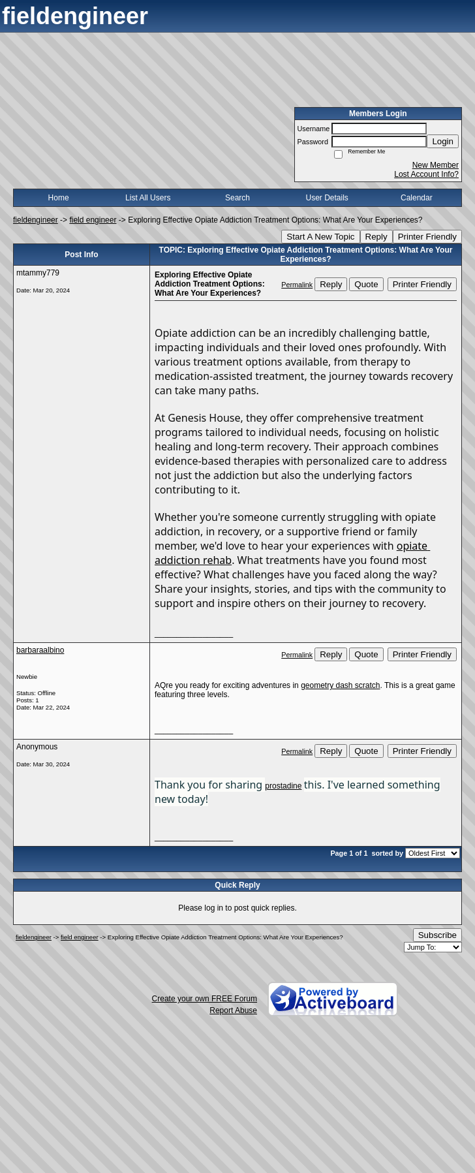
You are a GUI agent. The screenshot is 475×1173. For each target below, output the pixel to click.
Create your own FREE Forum (204, 998)
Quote (366, 284)
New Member (435, 165)
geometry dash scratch (340, 685)
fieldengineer (35, 220)
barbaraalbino (40, 650)
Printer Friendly (427, 237)
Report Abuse (233, 1010)
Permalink (297, 285)
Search (237, 197)
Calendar (417, 197)
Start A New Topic (320, 237)
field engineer (92, 220)
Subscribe (437, 935)
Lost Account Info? (426, 174)
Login (442, 141)
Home (58, 197)
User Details (326, 197)
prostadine (283, 785)
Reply (376, 237)
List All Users (147, 197)
